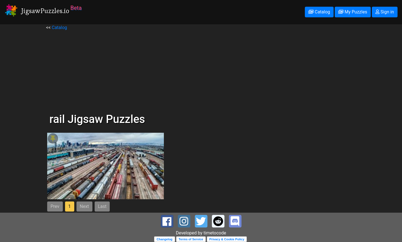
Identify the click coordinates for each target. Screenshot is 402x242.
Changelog (165, 239)
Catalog (319, 12)
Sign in (384, 12)
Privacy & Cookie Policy (226, 239)
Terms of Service (191, 239)
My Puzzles (352, 12)
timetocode (215, 233)
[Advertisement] (201, 70)
